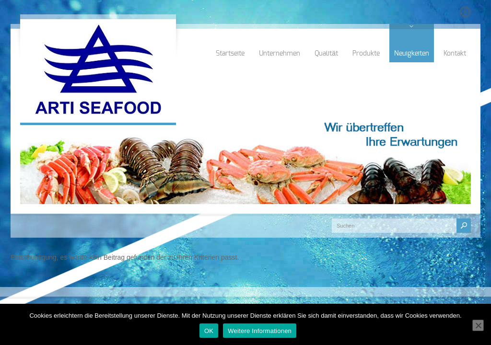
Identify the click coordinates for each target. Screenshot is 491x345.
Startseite (230, 53)
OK (208, 330)
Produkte (366, 53)
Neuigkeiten (411, 53)
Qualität (326, 53)
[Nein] (478, 325)
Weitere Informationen (260, 330)
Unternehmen (279, 53)
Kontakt (455, 53)
